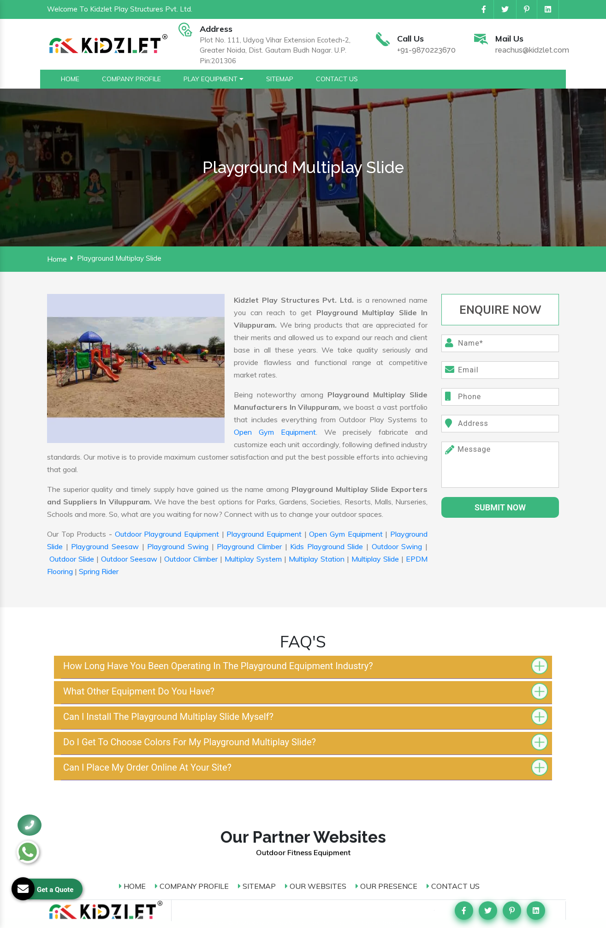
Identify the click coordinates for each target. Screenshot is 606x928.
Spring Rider (99, 571)
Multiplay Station (317, 558)
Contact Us (453, 704)
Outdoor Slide (71, 558)
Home (57, 258)
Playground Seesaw (105, 546)
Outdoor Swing (397, 546)
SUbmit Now (500, 507)
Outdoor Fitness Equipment (303, 671)
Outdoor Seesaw (129, 558)
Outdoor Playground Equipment (167, 534)
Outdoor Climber (191, 558)
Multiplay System (253, 558)
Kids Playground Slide (326, 546)
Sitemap (257, 704)
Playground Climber (249, 546)
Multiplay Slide (375, 558)
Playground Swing (177, 546)
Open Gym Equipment (275, 432)
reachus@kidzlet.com (532, 50)
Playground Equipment (264, 534)
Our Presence (386, 704)
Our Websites (315, 704)
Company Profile (192, 704)
